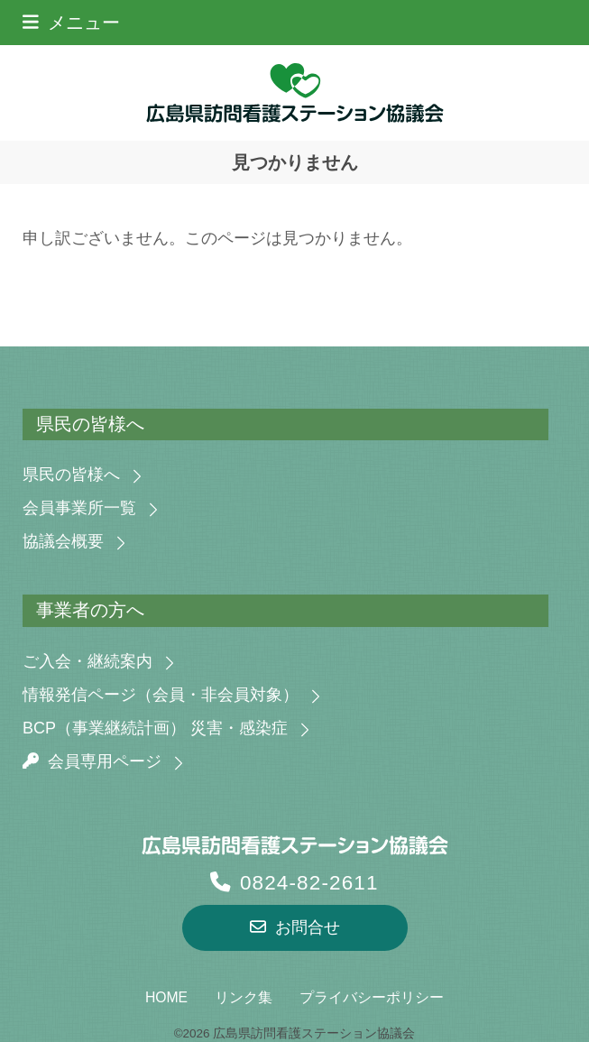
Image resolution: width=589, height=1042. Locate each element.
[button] (71, 22)
